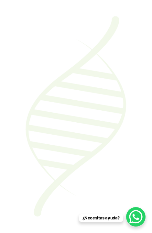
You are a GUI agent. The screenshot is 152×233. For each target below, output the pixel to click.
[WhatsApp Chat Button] (136, 217)
